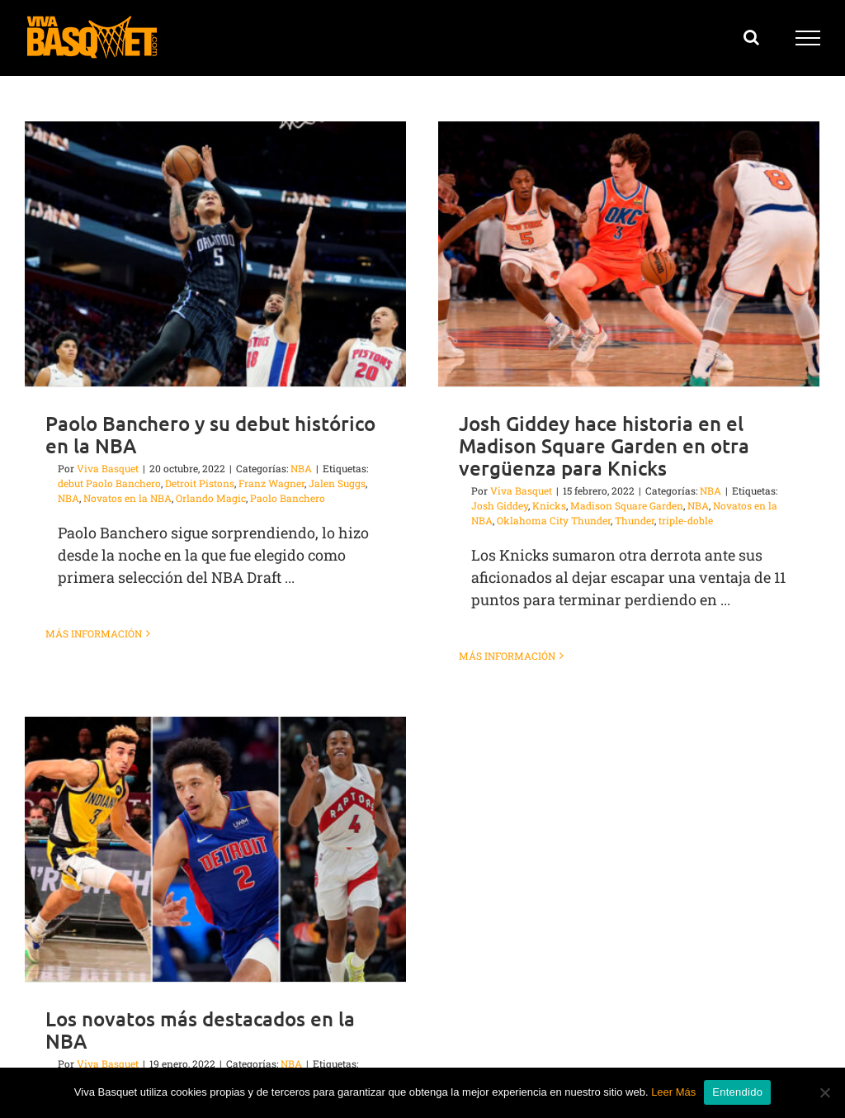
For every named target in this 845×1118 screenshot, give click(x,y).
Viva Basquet (108, 468)
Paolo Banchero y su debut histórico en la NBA (210, 434)
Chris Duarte (211, 1046)
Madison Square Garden (620, 505)
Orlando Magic (211, 498)
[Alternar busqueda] (751, 37)
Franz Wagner (271, 483)
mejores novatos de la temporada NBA (214, 1061)
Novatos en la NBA (127, 498)
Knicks (542, 505)
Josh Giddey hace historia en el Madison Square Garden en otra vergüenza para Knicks (597, 445)
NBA (301, 468)
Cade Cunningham (132, 1046)
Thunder (628, 520)
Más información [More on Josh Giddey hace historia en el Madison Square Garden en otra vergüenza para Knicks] (500, 655)
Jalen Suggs (337, 483)
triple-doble (679, 520)
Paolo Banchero (287, 498)
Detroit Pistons (199, 483)
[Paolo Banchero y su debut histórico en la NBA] (215, 253)
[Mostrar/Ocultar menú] (808, 38)
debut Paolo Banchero (109, 483)
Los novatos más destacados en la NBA (230, 997)
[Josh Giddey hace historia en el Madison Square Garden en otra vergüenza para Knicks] (622, 253)
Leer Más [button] (673, 1092)
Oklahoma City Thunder (547, 520)
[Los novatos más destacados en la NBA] (246, 816)
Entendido (737, 1092)
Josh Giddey (493, 505)
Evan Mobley (275, 1046)
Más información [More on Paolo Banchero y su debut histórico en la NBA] (93, 633)
